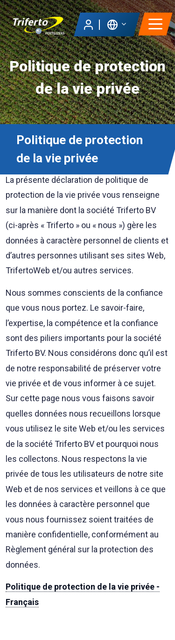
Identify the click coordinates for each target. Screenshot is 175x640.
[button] (116, 24)
